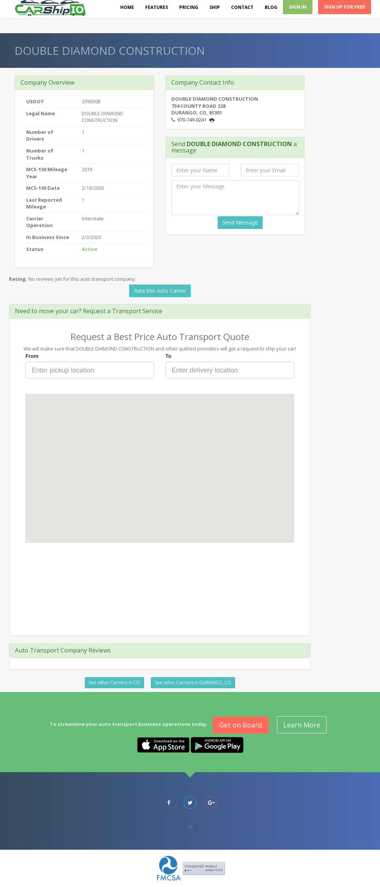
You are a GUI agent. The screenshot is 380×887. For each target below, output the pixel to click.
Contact (242, 7)
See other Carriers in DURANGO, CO (193, 682)
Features (156, 7)
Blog (271, 7)
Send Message (240, 222)
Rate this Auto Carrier (160, 290)
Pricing (188, 7)
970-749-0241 (191, 119)
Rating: (18, 279)
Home (127, 7)
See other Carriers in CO (114, 682)
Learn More (301, 724)
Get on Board (240, 724)
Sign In (297, 7)
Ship (214, 7)
